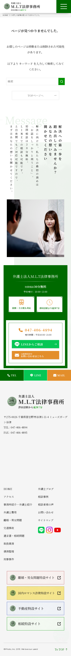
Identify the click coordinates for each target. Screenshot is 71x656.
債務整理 (9, 551)
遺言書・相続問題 (14, 536)
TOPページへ (36, 95)
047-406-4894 (38, 330)
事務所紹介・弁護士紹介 (18, 504)
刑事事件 (9, 559)
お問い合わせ (46, 512)
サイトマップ (45, 520)
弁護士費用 (10, 512)
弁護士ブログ (46, 489)
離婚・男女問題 (13, 520)
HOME (8, 489)
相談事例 (43, 496)
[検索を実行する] (61, 81)
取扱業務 (9, 543)
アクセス (9, 496)
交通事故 (9, 528)
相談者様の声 (46, 504)
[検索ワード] (35, 81)
